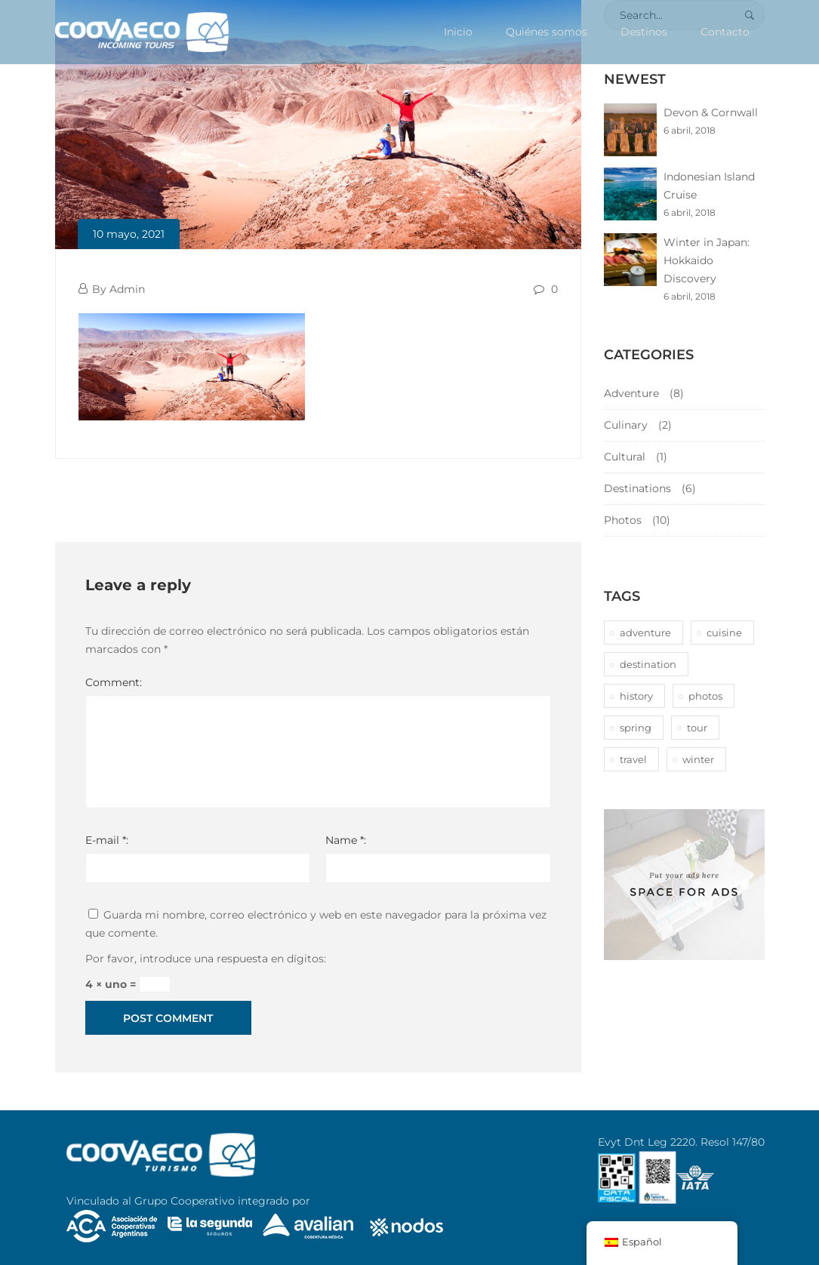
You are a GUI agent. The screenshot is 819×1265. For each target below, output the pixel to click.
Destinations (637, 488)
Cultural (624, 456)
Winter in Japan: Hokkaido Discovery (707, 260)
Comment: (113, 682)
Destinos (643, 31)
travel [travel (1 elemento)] (633, 759)
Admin (127, 289)
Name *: (345, 840)
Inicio (458, 31)
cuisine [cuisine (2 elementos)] (724, 632)
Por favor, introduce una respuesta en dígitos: (205, 958)
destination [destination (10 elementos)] (648, 664)
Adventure (631, 393)
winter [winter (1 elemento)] (698, 759)
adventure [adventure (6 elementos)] (645, 632)
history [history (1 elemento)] (636, 696)
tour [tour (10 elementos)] (697, 728)
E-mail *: (106, 840)
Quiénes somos (546, 31)
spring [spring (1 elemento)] (635, 728)
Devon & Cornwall (711, 112)
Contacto (725, 31)
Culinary (626, 425)
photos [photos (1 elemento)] (705, 696)
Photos (623, 520)
